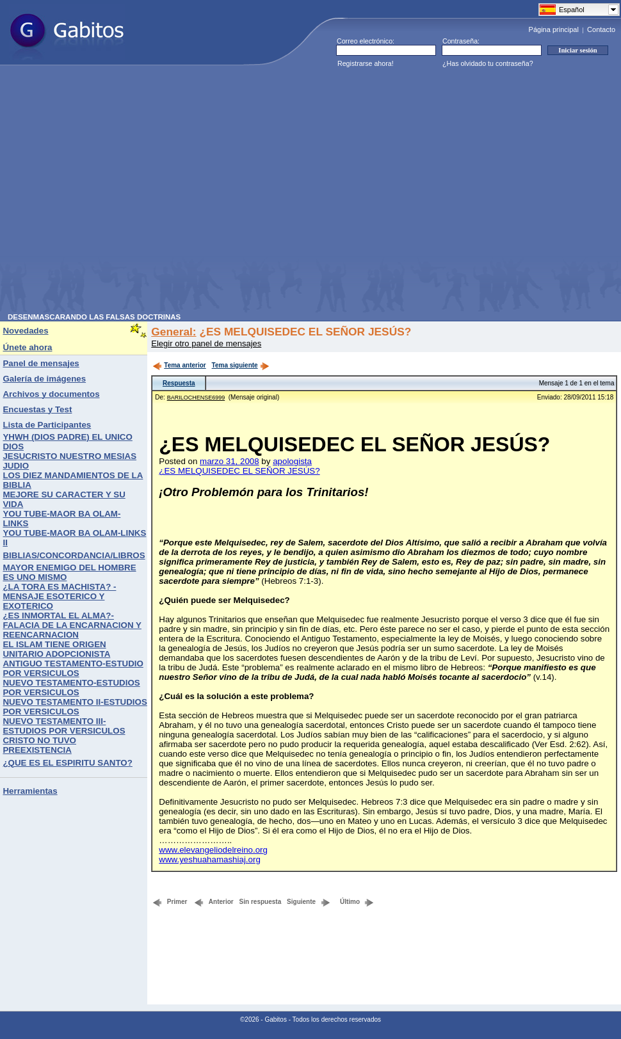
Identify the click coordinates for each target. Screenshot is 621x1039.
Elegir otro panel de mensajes (206, 343)
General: (173, 331)
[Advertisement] (120, 193)
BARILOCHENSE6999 (196, 397)
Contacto (601, 29)
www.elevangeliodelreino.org (213, 850)
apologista (292, 461)
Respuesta (179, 383)
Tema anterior (179, 365)
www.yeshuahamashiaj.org (210, 859)
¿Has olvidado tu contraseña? (487, 63)
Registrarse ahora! (365, 63)
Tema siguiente (241, 365)
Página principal (554, 29)
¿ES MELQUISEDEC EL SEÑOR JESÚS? (239, 471)
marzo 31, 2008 (229, 461)
